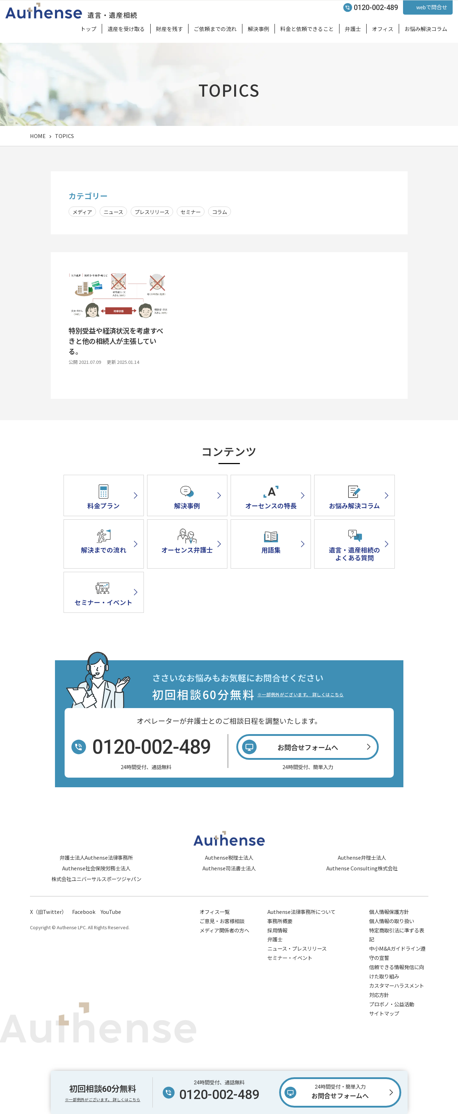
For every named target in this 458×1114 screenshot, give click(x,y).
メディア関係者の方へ (224, 956)
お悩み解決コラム (425, 28)
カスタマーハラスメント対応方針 (396, 1016)
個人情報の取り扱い (391, 947)
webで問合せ (431, 7)
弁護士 (353, 28)
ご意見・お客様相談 (222, 947)
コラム (219, 211)
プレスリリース (152, 211)
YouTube (111, 937)
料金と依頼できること (307, 28)
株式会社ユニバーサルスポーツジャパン (96, 905)
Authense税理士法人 (229, 883)
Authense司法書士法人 (229, 894)
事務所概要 (279, 947)
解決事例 (258, 28)
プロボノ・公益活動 (391, 1030)
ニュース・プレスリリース (297, 974)
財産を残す (169, 28)
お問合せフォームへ (340, 1091)
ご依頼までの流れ (215, 28)
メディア (82, 211)
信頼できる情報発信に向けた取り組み (396, 998)
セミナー (191, 211)
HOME (38, 135)
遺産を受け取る (126, 28)
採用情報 (277, 956)
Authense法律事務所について (301, 937)
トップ (88, 28)
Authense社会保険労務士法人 (96, 894)
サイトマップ (384, 1039)
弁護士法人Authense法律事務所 (96, 883)
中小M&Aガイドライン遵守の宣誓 (397, 979)
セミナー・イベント (289, 984)
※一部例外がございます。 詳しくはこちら (300, 721)
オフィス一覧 (215, 937)
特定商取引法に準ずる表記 (396, 960)
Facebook (83, 937)
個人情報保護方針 (389, 937)
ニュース (113, 211)
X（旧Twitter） (48, 937)
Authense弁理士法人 (362, 883)
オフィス (382, 28)
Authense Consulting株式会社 (362, 894)
